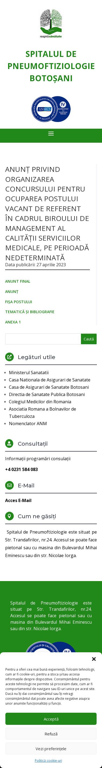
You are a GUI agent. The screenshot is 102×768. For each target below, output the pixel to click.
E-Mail (26, 485)
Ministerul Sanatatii (29, 373)
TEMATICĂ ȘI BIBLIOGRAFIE (30, 311)
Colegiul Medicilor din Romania (40, 402)
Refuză (51, 733)
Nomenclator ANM (28, 423)
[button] (94, 659)
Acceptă (51, 719)
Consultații (33, 444)
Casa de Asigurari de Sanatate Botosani (49, 387)
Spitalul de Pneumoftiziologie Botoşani (51, 66)
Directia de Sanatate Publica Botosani (47, 394)
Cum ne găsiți (37, 516)
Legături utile (36, 357)
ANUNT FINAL (17, 281)
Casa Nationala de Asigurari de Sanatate (49, 380)
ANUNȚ (11, 291)
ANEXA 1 (13, 322)
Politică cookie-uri (48, 760)
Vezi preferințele (51, 748)
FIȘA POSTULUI (18, 301)
